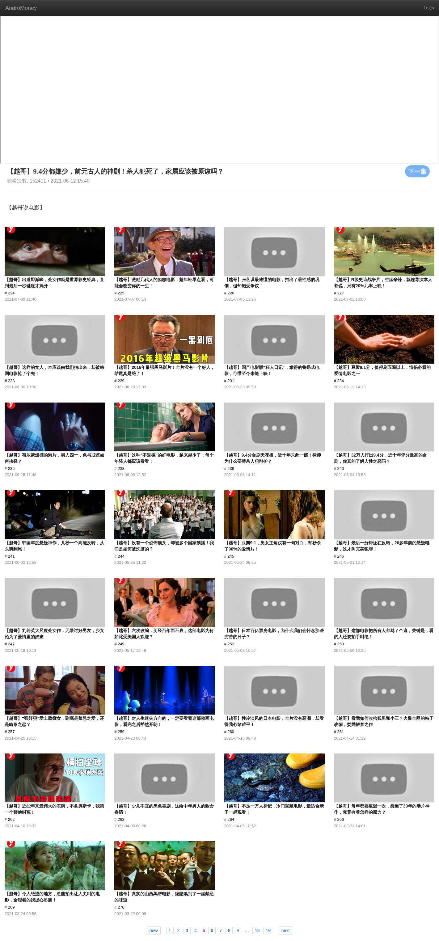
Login (429, 8)
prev (154, 930)
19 (268, 930)
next (285, 930)
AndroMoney (21, 8)
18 (257, 930)
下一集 (417, 171)
